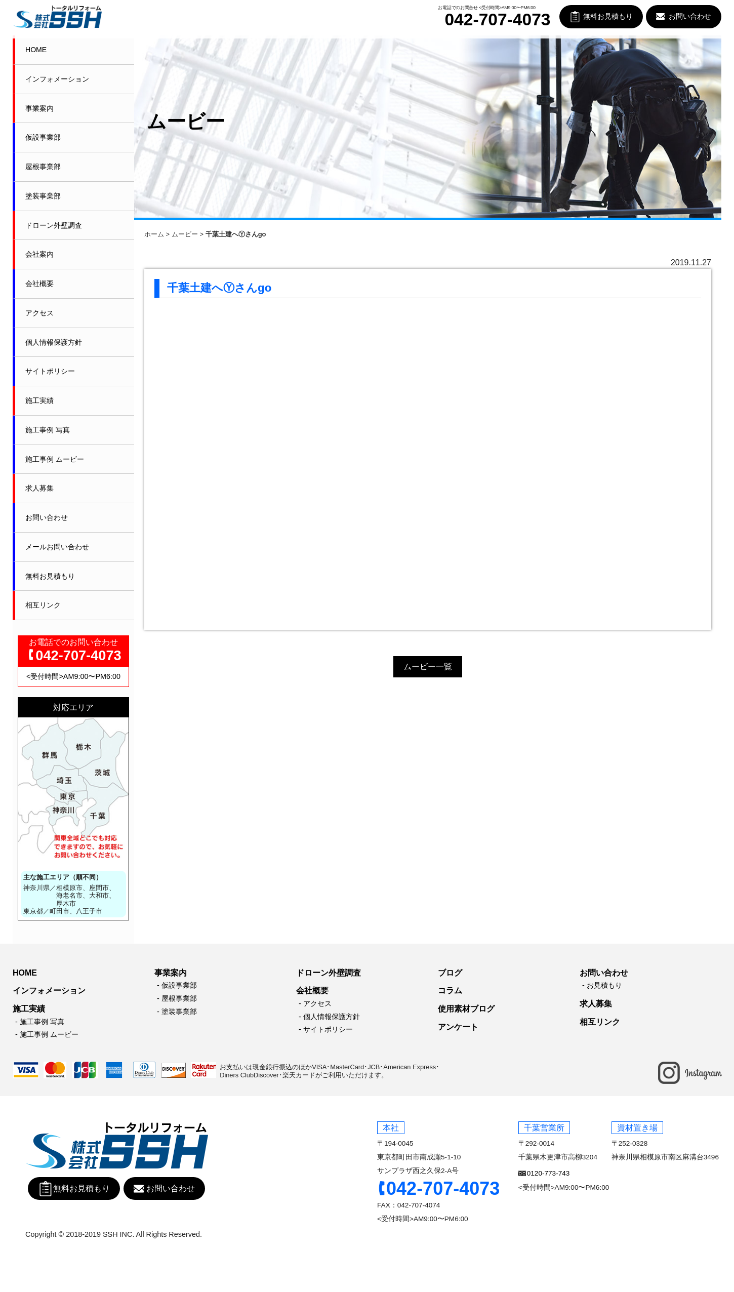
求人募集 (39, 488)
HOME (36, 50)
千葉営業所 (544, 1127)
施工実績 (39, 400)
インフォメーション (57, 79)
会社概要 (39, 283)
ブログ (450, 972)
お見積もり (604, 985)
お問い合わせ (690, 16)
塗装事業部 (43, 196)
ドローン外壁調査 (53, 225)
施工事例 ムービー (54, 459)
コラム (450, 990)
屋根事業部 (43, 167)
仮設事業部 (43, 137)
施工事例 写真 (47, 430)
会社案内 (39, 254)
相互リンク (43, 605)
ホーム (154, 234)
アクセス (39, 313)
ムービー (185, 234)
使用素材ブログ (466, 1008)
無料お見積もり (608, 16)
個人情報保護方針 (53, 342)
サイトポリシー (50, 371)
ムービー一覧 (427, 666)
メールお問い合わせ (57, 547)
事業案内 (39, 108)
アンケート (458, 1027)
